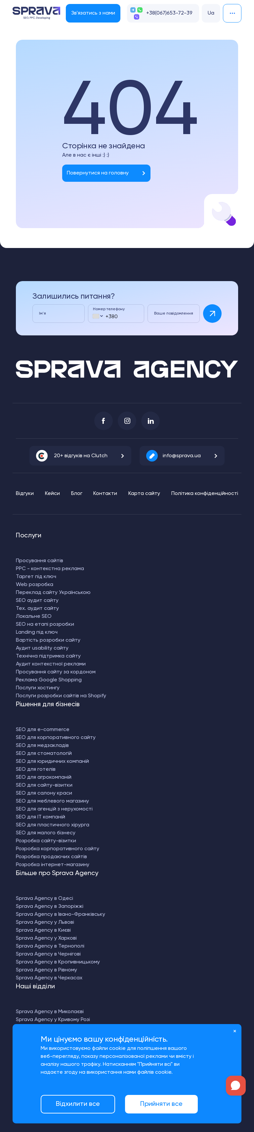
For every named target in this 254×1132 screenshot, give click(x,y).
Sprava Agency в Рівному (46, 970)
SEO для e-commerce (42, 729)
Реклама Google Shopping (49, 680)
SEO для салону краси (44, 793)
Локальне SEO (34, 616)
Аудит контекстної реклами (51, 664)
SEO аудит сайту (37, 600)
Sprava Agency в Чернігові (48, 954)
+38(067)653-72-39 (169, 13)
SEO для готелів (36, 769)
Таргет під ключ (36, 576)
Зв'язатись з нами (93, 13)
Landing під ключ (37, 632)
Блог (76, 493)
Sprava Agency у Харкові (46, 938)
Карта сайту (144, 493)
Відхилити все (78, 1104)
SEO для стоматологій (44, 753)
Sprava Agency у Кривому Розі (53, 1019)
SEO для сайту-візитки (44, 785)
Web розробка (34, 584)
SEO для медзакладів (42, 745)
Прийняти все (161, 1104)
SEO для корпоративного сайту (56, 737)
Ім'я (42, 314)
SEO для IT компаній (40, 817)
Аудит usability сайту (42, 648)
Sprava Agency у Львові (45, 922)
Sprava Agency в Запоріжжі (49, 906)
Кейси (52, 493)
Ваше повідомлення (173, 314)
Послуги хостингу (38, 688)
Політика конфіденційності (204, 493)
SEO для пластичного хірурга (52, 825)
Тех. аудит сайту (37, 608)
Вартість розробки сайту (48, 640)
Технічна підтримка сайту (48, 656)
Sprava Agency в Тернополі (50, 946)
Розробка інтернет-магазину (52, 864)
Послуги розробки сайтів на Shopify (61, 696)
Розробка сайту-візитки (46, 841)
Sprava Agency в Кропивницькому (58, 962)
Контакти (105, 493)
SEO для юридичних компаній (52, 761)
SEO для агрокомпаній (43, 777)
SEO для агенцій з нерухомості (54, 809)
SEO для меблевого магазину (52, 801)
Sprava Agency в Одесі (44, 898)
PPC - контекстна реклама (50, 568)
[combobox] (97, 316)
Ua (211, 13)
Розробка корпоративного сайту (57, 849)
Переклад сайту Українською (53, 592)
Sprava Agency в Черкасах (49, 978)
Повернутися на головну (98, 173)
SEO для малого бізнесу (45, 833)
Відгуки (25, 493)
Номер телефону (109, 309)
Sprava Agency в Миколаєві (50, 1011)
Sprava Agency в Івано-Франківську (60, 914)
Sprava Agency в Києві (43, 930)
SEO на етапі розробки (45, 624)
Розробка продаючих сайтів (51, 857)
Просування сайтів (39, 561)
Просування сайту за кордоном (56, 672)
